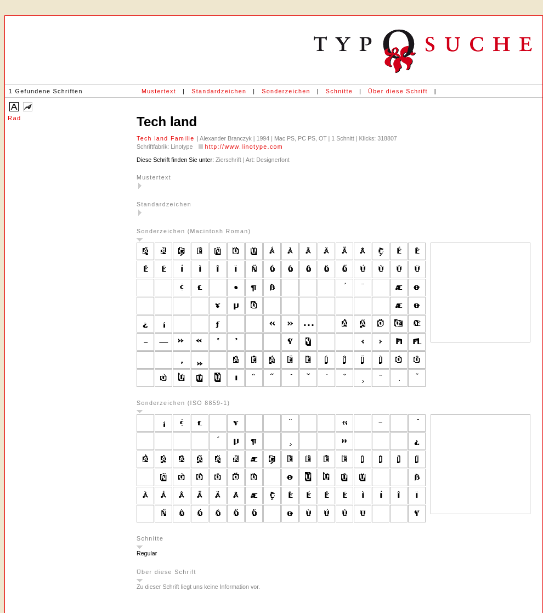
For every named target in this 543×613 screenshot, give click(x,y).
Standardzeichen (218, 91)
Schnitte (339, 91)
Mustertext (159, 91)
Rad (14, 118)
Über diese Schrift (398, 91)
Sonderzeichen (286, 91)
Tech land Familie (167, 138)
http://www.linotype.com (244, 146)
